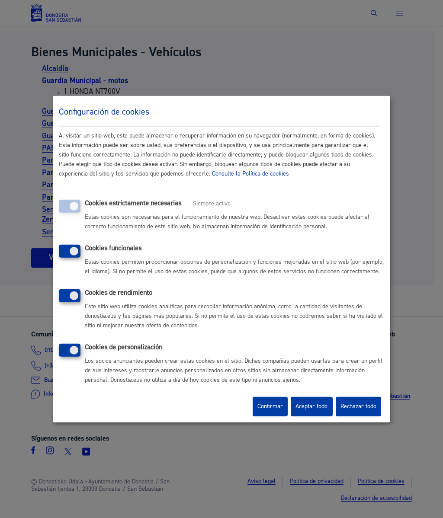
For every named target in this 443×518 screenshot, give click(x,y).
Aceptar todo (311, 406)
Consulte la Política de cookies (250, 174)
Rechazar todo (358, 406)
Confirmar (270, 406)
